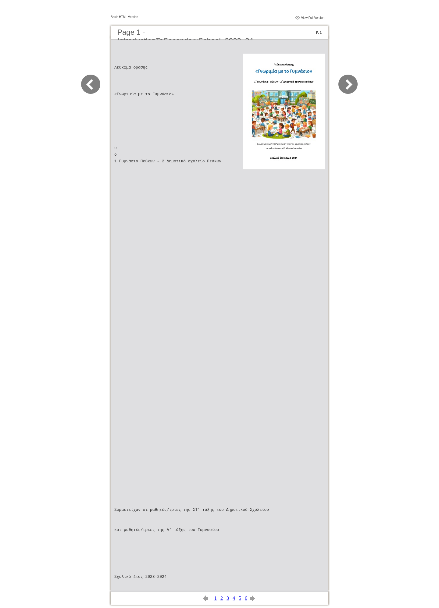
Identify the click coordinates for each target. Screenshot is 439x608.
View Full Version (312, 17)
